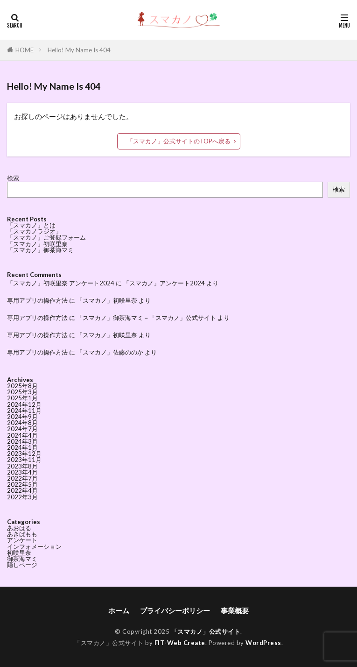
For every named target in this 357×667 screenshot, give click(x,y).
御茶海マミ (22, 558)
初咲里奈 (19, 552)
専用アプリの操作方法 (37, 300)
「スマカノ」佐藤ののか (110, 352)
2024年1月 (22, 447)
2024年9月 (22, 416)
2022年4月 (22, 490)
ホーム (118, 610)
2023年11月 (24, 459)
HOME (24, 50)
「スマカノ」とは (31, 225)
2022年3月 (22, 497)
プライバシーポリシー (175, 610)
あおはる (19, 528)
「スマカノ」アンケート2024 (164, 283)
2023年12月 (24, 453)
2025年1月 (22, 398)
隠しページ (22, 564)
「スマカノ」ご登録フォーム (46, 237)
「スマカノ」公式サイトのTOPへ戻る (179, 141)
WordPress (263, 642)
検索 (13, 178)
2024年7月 (22, 429)
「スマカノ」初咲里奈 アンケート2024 (60, 283)
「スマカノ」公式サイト (206, 631)
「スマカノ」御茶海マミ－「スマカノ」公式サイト (146, 317)
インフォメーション (34, 546)
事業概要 (235, 610)
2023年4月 (22, 472)
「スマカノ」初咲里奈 (37, 244)
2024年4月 (22, 435)
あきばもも (22, 534)
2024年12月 (24, 404)
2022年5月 (22, 484)
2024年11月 (24, 410)
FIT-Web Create (179, 642)
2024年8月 (22, 422)
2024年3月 (22, 441)
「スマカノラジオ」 (34, 231)
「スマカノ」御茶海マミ (40, 250)
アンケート (22, 540)
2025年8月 (22, 386)
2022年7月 (22, 478)
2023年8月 (22, 466)
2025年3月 (22, 392)
